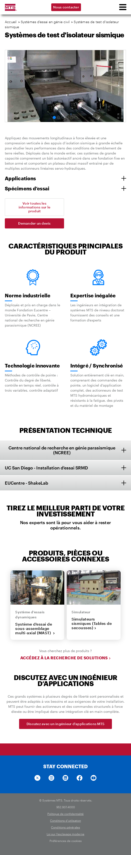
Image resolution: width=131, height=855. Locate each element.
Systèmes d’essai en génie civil (45, 22)
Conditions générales (65, 827)
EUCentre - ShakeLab (26, 483)
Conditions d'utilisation (65, 820)
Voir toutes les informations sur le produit (35, 207)
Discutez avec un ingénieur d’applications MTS (65, 724)
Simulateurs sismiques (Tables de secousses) (92, 623)
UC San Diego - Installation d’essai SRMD (46, 467)
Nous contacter (66, 7)
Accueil (10, 22)
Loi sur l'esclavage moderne (65, 834)
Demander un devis (34, 223)
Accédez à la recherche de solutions (65, 658)
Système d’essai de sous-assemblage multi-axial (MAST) (35, 628)
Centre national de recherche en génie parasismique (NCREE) (61, 450)
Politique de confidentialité (65, 813)
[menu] (122, 7)
